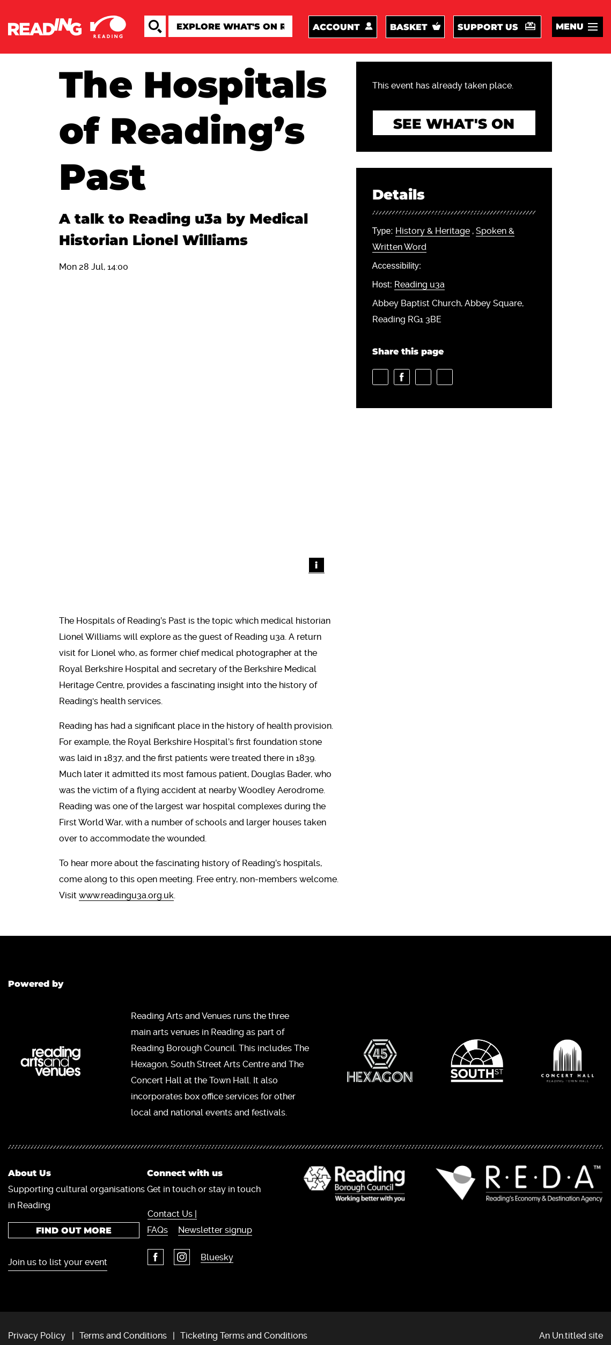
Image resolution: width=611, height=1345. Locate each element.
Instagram (178, 1258)
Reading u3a (419, 286)
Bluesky (212, 1258)
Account (336, 28)
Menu (570, 27)
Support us (488, 28)
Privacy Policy (36, 1336)
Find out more (72, 1231)
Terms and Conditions (123, 1336)
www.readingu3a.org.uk (126, 896)
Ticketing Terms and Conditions (243, 1336)
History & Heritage (432, 232)
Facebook (152, 1258)
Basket (408, 28)
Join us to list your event (57, 1263)
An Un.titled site (571, 1336)
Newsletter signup (212, 1231)
